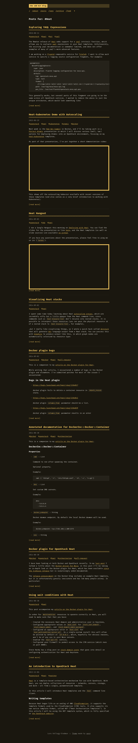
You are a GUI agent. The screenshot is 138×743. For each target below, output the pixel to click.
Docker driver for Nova (67, 566)
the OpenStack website (42, 714)
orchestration (65, 436)
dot (49, 332)
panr (88, 733)
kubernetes (54, 124)
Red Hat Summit (53, 129)
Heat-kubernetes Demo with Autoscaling (55, 114)
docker (75, 124)
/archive (60, 11)
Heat (53, 42)
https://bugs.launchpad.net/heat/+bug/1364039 (55, 408)
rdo (43, 223)
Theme (74, 733)
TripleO (82, 54)
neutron (53, 676)
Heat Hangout (37, 213)
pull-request (65, 360)
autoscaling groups (83, 314)
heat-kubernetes (36, 136)
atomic (66, 124)
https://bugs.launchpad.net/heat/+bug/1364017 (55, 385)
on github (63, 233)
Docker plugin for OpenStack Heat (52, 549)
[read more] (34, 106)
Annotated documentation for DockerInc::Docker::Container (69, 427)
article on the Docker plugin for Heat (74, 365)
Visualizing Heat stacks (45, 299)
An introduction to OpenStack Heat (52, 666)
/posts (43, 11)
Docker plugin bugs (42, 350)
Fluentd (51, 54)
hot (50, 37)
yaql (58, 37)
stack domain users (70, 650)
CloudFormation (81, 703)
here (68, 230)
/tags (51, 11)
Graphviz (38, 334)
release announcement (43, 576)
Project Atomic (36, 131)
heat (44, 37)
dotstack (105, 329)
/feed (68, 11)
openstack (34, 37)
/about (35, 11)
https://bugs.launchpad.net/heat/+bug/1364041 (55, 398)
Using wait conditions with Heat (51, 594)
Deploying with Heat (78, 228)
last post (100, 563)
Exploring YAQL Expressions (47, 27)
